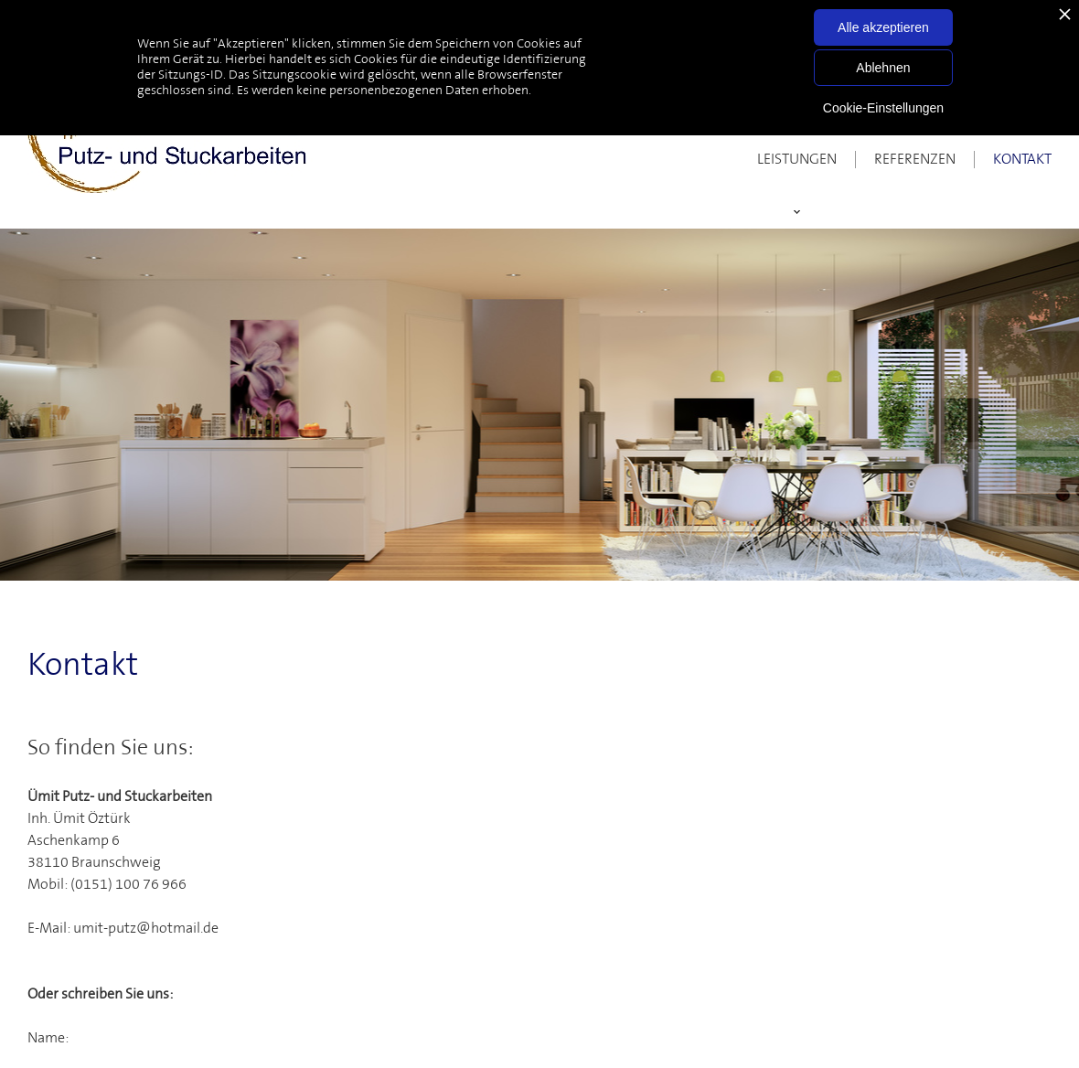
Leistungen (797, 159)
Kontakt (1022, 159)
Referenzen (915, 159)
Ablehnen (883, 67)
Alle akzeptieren (883, 27)
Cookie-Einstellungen (883, 108)
